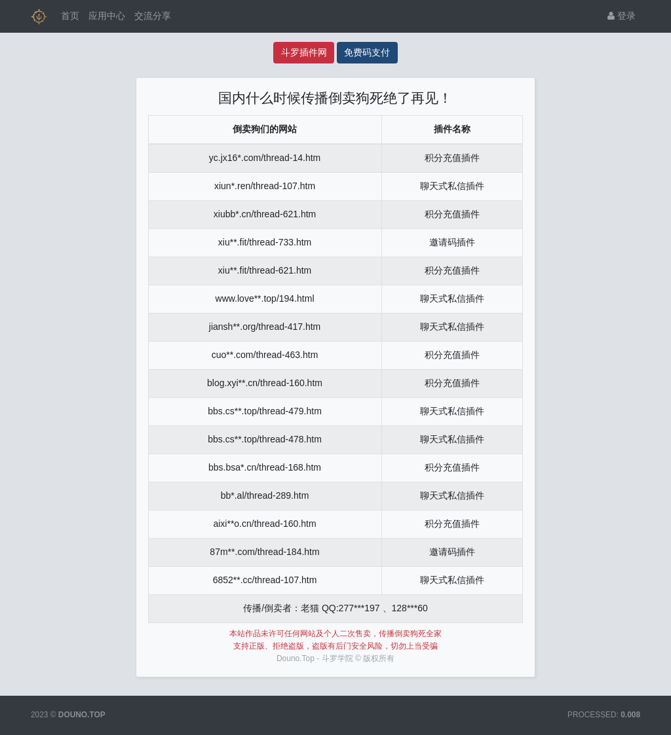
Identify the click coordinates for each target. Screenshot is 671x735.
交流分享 (152, 15)
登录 (621, 15)
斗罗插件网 (304, 52)
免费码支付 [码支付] (367, 52)
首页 (70, 15)
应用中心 (106, 15)
